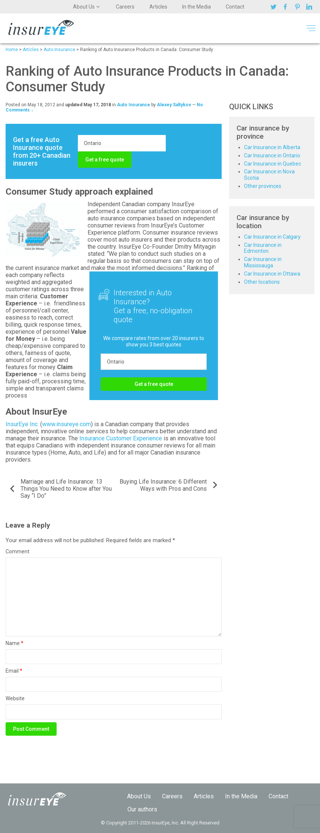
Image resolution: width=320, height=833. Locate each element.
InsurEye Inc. (22, 424)
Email (14, 671)
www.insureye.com (66, 424)
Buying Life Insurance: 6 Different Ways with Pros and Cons (163, 485)
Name (14, 643)
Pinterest (298, 7)
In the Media (196, 7)
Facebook (286, 7)
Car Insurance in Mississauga (263, 262)
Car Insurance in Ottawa (272, 274)
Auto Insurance (133, 104)
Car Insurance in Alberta (272, 147)
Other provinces (262, 186)
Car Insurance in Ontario (272, 155)
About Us (84, 7)
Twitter (274, 7)
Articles (158, 7)
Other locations (262, 282)
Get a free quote (104, 160)
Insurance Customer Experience (120, 438)
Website (15, 698)
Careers (125, 7)
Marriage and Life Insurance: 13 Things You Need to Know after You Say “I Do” (66, 488)
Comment (17, 551)
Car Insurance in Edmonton (263, 248)
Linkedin (310, 7)
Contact (235, 7)
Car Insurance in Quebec (272, 164)
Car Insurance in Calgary (272, 237)
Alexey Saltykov (174, 104)
